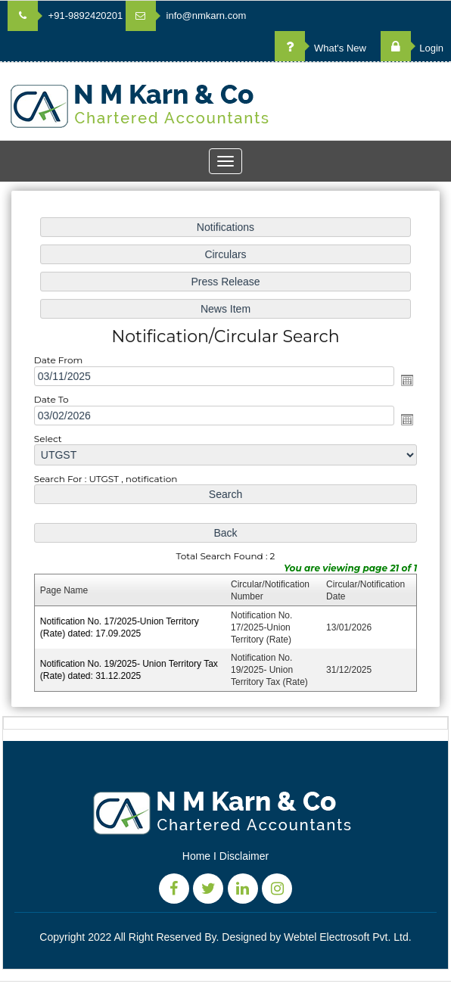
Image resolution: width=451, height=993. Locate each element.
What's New (320, 48)
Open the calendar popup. (405, 380)
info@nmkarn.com (186, 15)
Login (412, 48)
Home (196, 856)
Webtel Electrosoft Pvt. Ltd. (348, 937)
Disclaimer (244, 856)
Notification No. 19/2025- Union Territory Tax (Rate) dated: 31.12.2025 (130, 667)
